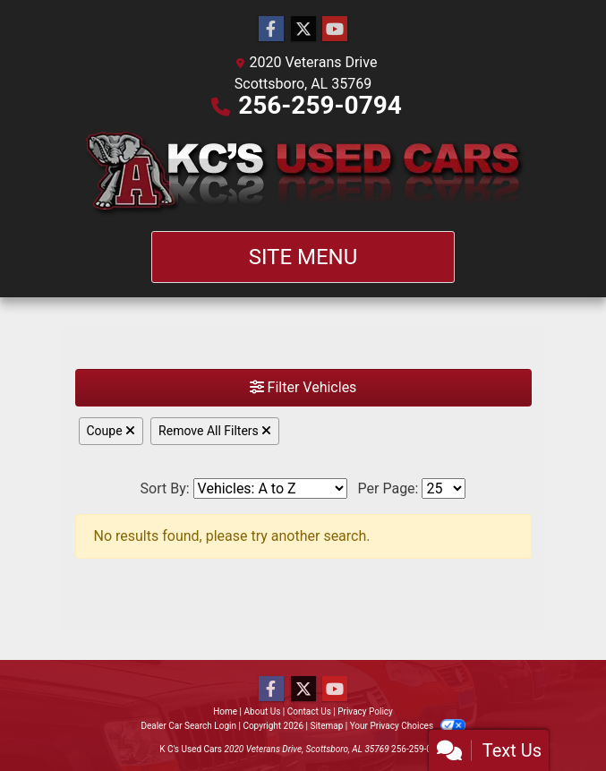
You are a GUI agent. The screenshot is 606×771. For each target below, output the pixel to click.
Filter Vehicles (303, 387)
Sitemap (326, 726)
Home (225, 711)
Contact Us (309, 711)
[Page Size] (443, 488)
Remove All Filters (214, 431)
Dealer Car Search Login (188, 726)
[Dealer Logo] (303, 174)
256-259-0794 (320, 105)
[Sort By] (270, 488)
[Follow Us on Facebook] (271, 29)
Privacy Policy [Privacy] (365, 711)
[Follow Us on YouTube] (334, 29)
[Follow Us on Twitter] (303, 29)
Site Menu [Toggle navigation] (303, 257)
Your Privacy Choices (407, 726)
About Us (262, 711)
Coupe (111, 431)
